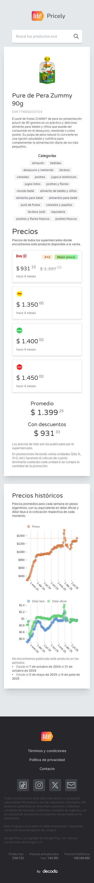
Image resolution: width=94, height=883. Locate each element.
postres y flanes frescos (32, 219)
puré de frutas (30, 205)
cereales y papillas (59, 205)
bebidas (55, 163)
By (47, 871)
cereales (23, 177)
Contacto (47, 768)
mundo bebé (25, 191)
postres (40, 177)
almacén (38, 163)
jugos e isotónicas (63, 177)
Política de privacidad (47, 760)
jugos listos (32, 184)
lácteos (64, 170)
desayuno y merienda (38, 170)
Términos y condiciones (47, 751)
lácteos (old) (36, 212)
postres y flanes (57, 184)
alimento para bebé (29, 198)
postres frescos (66, 219)
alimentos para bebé (63, 198)
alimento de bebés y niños (58, 191)
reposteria (58, 212)
